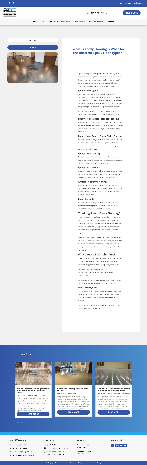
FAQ (134, 3)
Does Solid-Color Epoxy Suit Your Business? (72, 389)
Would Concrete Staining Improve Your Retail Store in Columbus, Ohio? (33, 390)
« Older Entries (19, 423)
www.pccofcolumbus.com (93, 308)
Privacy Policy (96, 463)
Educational (71, 394)
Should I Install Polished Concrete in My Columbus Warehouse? (113, 389)
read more (33, 414)
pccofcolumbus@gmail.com (58, 448)
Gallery (140, 3)
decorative (100, 272)
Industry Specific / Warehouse (119, 394)
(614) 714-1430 (53, 445)
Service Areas (125, 3)
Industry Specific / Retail (36, 395)
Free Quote (132, 13)
